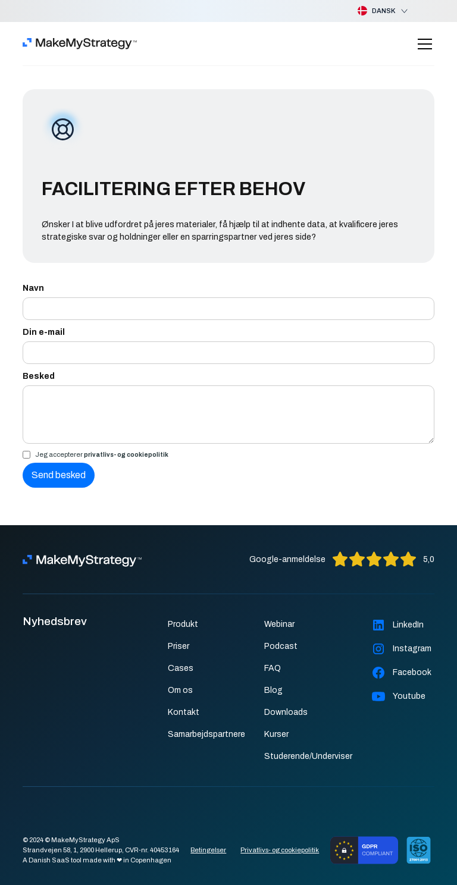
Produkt (183, 624)
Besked (39, 376)
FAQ (272, 668)
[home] (80, 44)
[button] (373, 11)
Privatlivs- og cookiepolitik (279, 849)
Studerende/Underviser (308, 756)
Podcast (281, 646)
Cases (180, 668)
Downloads (286, 712)
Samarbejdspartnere (206, 734)
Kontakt (183, 712)
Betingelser (208, 849)
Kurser (276, 734)
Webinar (279, 624)
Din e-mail (44, 332)
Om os (180, 690)
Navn (33, 288)
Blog (273, 690)
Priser (178, 646)
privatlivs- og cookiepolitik (126, 454)
